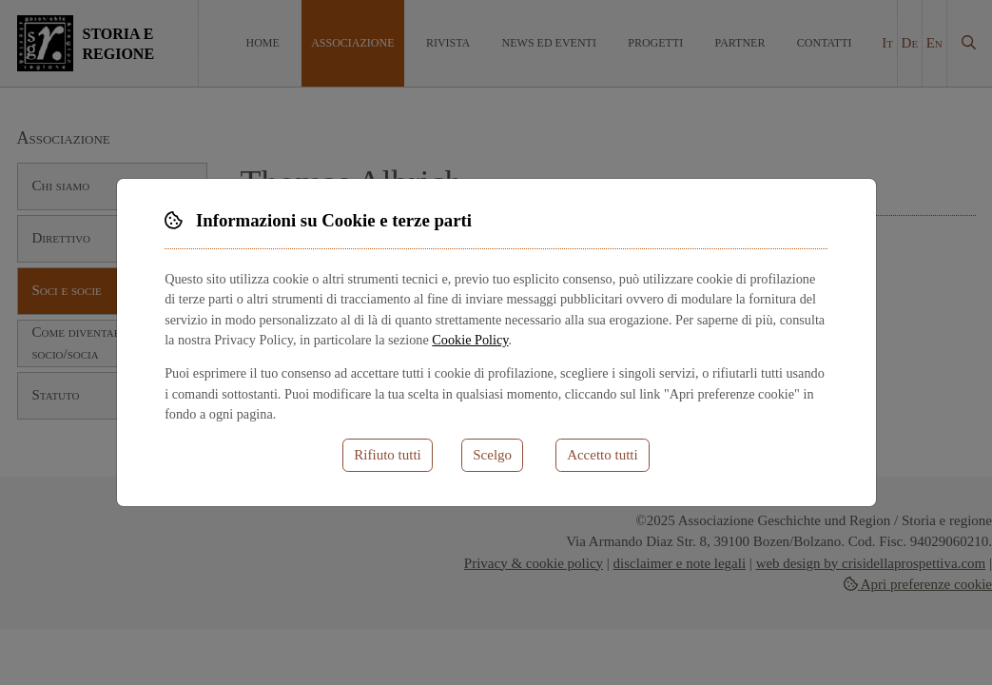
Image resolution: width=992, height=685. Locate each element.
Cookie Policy (470, 339)
